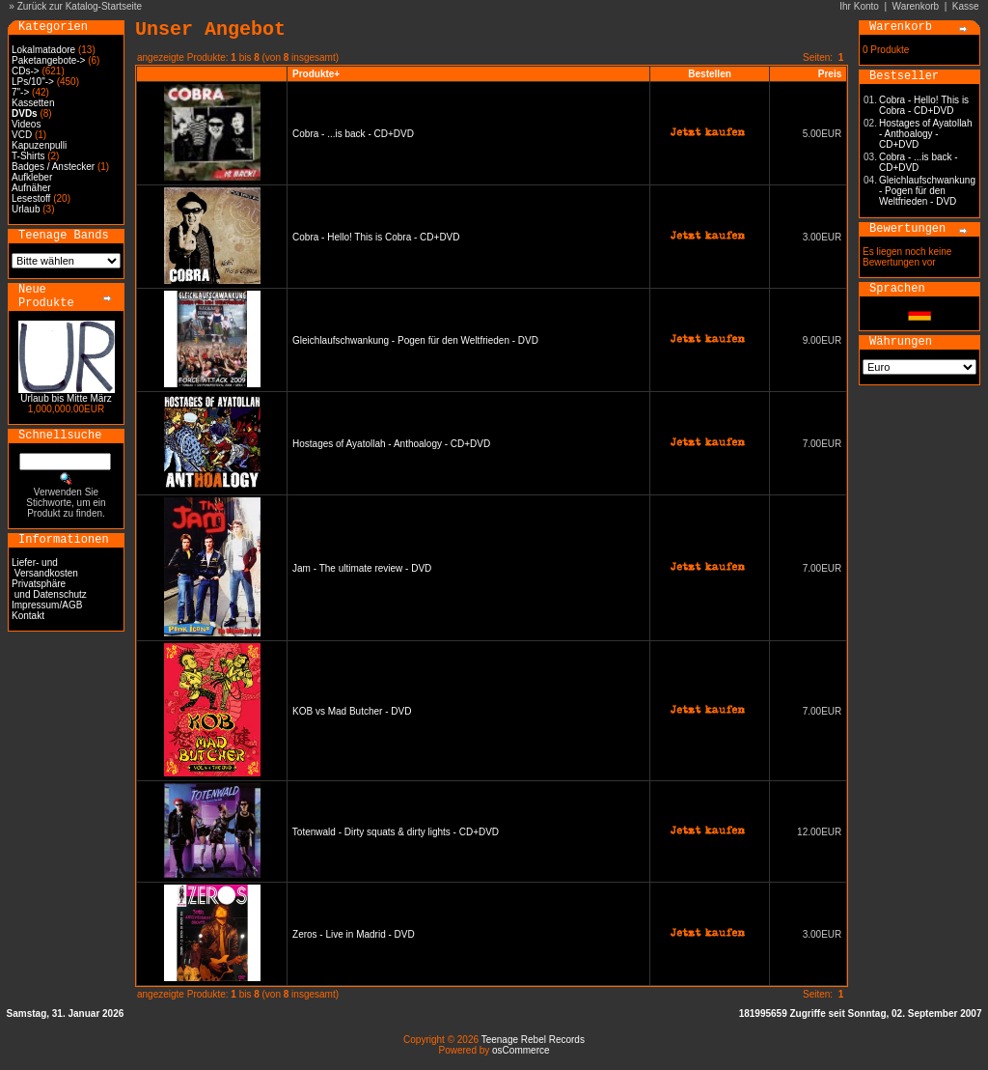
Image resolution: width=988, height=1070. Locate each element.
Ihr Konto (859, 6)
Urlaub (26, 209)
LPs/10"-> (33, 81)
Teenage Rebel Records (533, 1039)
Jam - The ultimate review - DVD (361, 568)
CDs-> (26, 71)
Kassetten (33, 103)
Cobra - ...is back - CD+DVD (353, 133)
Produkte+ (316, 74)
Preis (829, 74)
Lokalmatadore (43, 49)
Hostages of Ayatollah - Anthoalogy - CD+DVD (391, 443)
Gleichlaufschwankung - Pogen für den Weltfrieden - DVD (415, 340)
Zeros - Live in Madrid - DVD (353, 934)
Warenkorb (916, 6)
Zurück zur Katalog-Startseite (80, 6)
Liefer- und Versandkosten (45, 567)
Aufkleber (32, 177)
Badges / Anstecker (53, 166)
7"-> (20, 92)
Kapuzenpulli (39, 145)
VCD (22, 134)
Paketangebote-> (48, 60)
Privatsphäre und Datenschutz (49, 589)
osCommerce (520, 1050)
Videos (26, 124)
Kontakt (28, 615)
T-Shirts (28, 156)
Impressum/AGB (47, 605)
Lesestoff (31, 198)
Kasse (965, 6)
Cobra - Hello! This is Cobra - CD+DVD (375, 237)
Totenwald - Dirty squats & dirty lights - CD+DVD (395, 832)
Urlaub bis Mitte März (65, 398)
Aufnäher (31, 188)
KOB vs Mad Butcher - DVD (351, 711)
